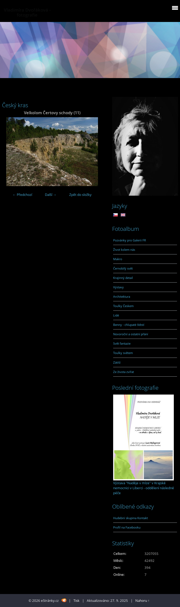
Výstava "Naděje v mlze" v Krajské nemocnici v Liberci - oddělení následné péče (143, 488)
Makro (117, 259)
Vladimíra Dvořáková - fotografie (27, 12)
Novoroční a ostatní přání (130, 334)
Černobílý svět (123, 268)
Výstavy (118, 287)
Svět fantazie (122, 343)
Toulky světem (123, 353)
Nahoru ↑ (142, 600)
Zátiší (117, 362)
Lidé (116, 315)
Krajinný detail (123, 278)
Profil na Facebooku (126, 527)
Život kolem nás (124, 250)
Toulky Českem (123, 306)
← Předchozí (22, 194)
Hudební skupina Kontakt (130, 518)
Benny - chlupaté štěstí (128, 325)
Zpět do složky (80, 194)
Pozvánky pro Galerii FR (129, 240)
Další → (50, 194)
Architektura (121, 297)
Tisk (76, 600)
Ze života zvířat (123, 372)
